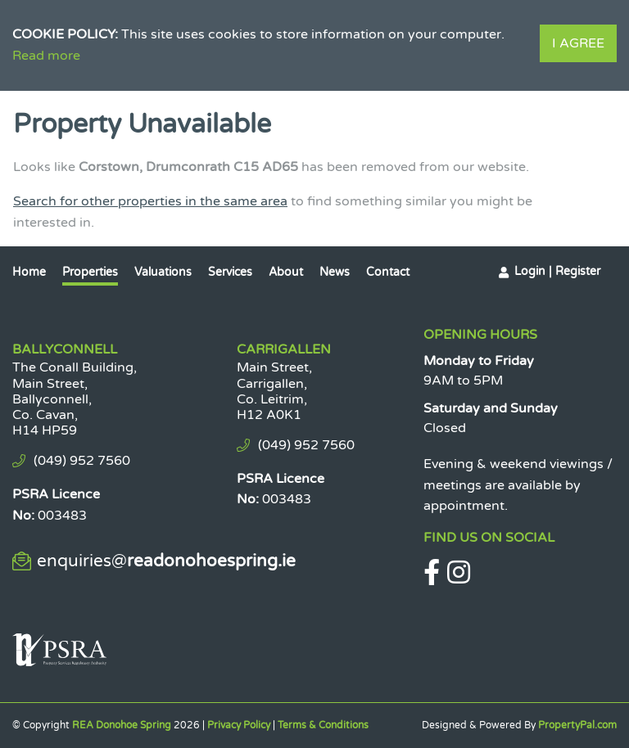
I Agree (578, 43)
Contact (388, 272)
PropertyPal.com (577, 725)
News (334, 272)
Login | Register (557, 271)
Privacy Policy (238, 725)
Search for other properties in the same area (150, 201)
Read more (46, 55)
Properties (90, 272)
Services (230, 272)
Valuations (163, 272)
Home (29, 272)
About (286, 272)
